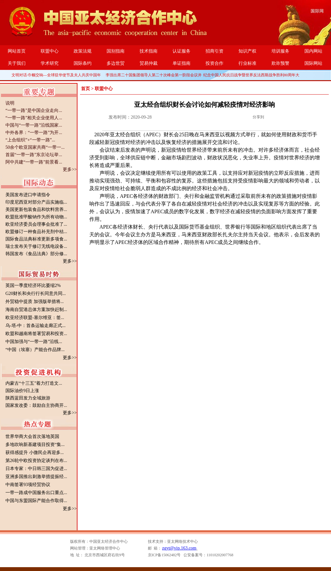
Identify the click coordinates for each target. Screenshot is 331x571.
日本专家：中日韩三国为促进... (36, 468)
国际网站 (313, 63)
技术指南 (148, 51)
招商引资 (214, 51)
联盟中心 (50, 51)
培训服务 (280, 51)
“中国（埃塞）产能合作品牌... (35, 349)
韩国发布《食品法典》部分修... (36, 253)
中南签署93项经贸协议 (27, 484)
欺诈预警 (280, 63)
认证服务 (181, 51)
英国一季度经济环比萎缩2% (33, 285)
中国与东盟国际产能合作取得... (36, 500)
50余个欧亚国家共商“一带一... (35, 147)
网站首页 (17, 51)
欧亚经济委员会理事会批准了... (36, 224)
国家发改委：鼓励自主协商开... (36, 405)
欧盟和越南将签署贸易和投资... (36, 333)
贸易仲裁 (148, 63)
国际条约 (83, 63)
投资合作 (214, 63)
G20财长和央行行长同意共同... (35, 293)
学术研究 (50, 63)
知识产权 (247, 51)
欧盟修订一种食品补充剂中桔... (36, 231)
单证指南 (181, 63)
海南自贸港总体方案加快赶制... (36, 309)
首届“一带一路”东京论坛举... (33, 154)
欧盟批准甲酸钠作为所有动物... (36, 216)
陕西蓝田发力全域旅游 (27, 398)
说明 (9, 103)
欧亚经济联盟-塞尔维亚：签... (34, 317)
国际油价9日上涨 (22, 390)
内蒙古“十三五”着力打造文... (33, 383)
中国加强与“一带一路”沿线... (33, 341)
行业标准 (247, 63)
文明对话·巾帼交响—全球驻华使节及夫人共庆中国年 (56, 75)
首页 (85, 88)
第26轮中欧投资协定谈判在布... (36, 460)
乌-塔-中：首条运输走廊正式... (35, 325)
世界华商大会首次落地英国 (32, 436)
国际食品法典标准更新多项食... (36, 239)
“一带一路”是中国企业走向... (33, 110)
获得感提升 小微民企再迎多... (34, 452)
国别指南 (116, 51)
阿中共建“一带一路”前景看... (33, 162)
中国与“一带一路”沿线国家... (33, 125)
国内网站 (313, 51)
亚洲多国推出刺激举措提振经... (36, 476)
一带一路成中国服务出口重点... (36, 492)
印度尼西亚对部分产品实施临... (36, 202)
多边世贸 (116, 63)
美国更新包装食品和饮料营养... (36, 209)
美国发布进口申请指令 (27, 194)
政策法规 (83, 51)
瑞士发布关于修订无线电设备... (36, 246)
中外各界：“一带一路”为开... (33, 132)
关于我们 (17, 63)
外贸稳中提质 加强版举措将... (34, 301)
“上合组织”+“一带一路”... (30, 140)
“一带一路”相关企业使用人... (33, 117)
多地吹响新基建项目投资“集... (35, 444)
